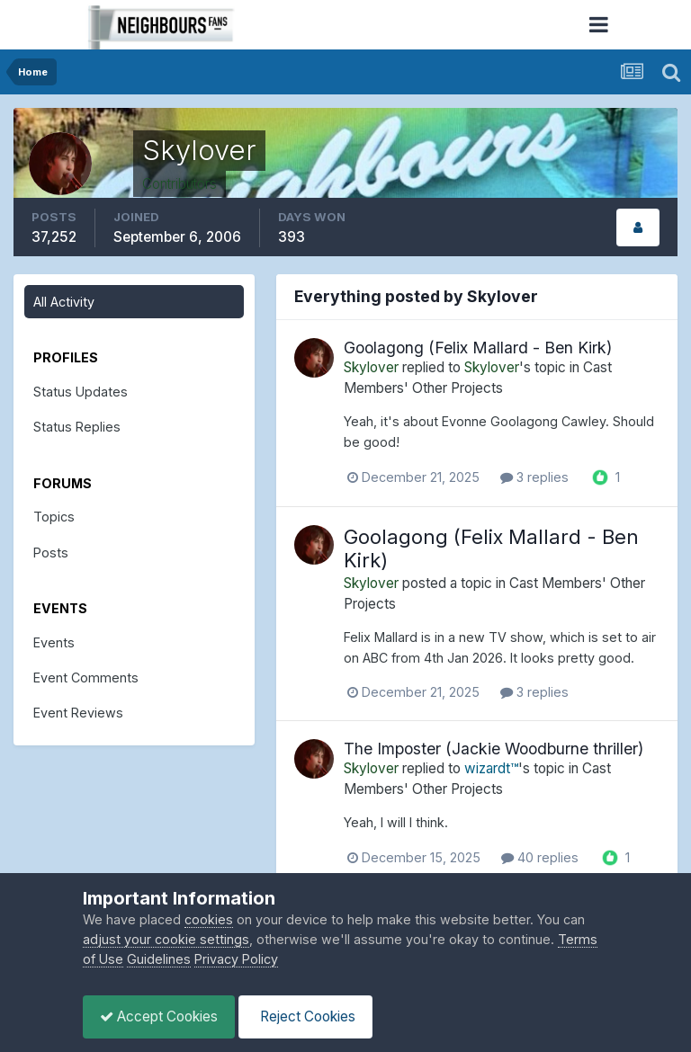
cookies (208, 919)
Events (54, 642)
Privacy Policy (236, 959)
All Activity (63, 301)
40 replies (540, 857)
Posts (50, 552)
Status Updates (80, 391)
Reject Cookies (310, 1016)
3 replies (534, 477)
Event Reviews (78, 712)
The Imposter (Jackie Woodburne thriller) (493, 748)
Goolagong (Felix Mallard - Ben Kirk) (478, 347)
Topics (54, 516)
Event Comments (86, 677)
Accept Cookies (161, 1016)
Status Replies (77, 426)
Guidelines (159, 959)
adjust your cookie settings (166, 939)
